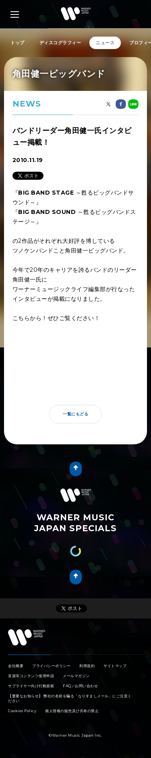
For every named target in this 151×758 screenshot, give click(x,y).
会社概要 (15, 666)
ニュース (105, 42)
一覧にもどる (75, 414)
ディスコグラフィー (60, 42)
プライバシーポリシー (51, 666)
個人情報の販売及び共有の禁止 (72, 711)
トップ (17, 42)
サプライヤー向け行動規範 (31, 686)
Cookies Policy (22, 711)
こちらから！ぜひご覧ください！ (56, 318)
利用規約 (87, 666)
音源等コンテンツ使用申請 (31, 676)
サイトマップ (114, 666)
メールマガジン (76, 676)
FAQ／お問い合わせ (80, 686)
